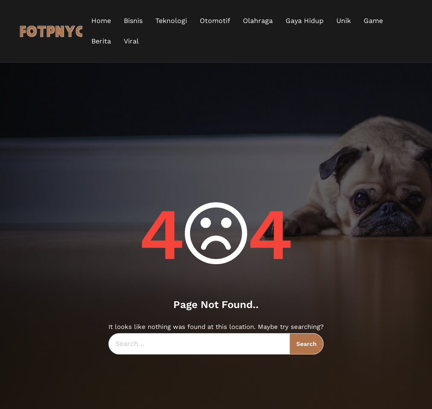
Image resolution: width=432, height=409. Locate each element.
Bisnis (133, 21)
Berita (101, 41)
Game (373, 21)
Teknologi (171, 21)
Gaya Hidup (305, 21)
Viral (131, 41)
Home (101, 21)
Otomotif (215, 21)
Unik (343, 21)
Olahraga (258, 21)
